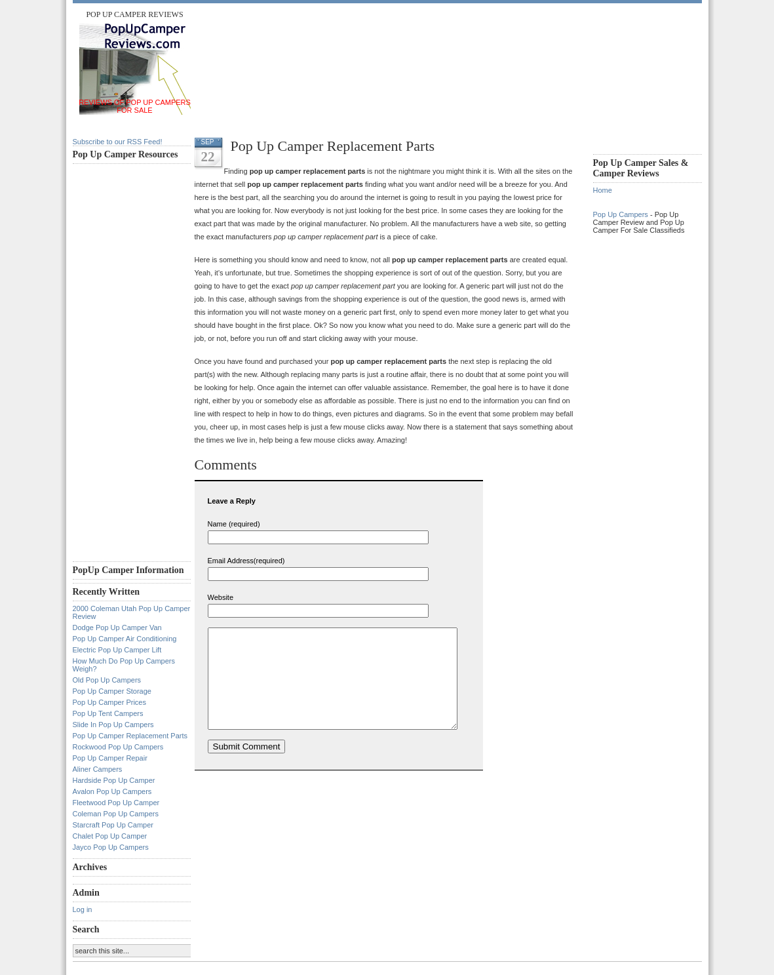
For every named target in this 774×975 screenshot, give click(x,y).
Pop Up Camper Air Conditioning (125, 639)
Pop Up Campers (620, 214)
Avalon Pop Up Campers (112, 791)
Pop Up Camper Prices (110, 702)
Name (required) (234, 524)
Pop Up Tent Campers (108, 713)
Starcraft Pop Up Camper (113, 825)
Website (221, 597)
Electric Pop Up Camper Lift (117, 650)
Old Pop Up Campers (107, 680)
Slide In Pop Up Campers (113, 724)
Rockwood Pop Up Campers (118, 747)
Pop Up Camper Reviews (134, 14)
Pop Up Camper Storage (112, 691)
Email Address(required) (246, 561)
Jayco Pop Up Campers (111, 847)
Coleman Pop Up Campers (116, 814)
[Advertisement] (436, 39)
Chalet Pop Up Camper (110, 836)
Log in (82, 909)
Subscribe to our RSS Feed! (118, 142)
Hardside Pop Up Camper (114, 780)
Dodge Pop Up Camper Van (117, 627)
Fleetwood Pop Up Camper (116, 802)
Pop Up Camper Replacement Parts (130, 736)
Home (602, 190)
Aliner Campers (98, 769)
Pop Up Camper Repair (110, 758)
